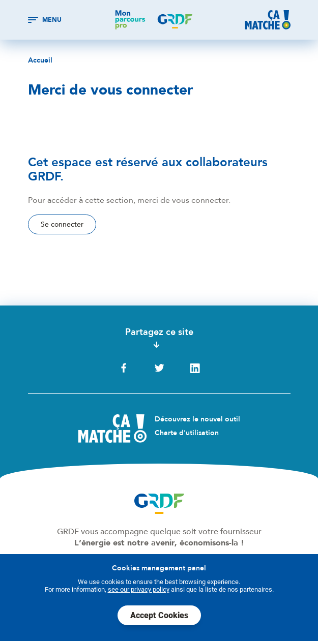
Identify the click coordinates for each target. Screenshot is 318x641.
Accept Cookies (159, 615)
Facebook (124, 368)
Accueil (40, 60)
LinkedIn (195, 368)
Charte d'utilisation (187, 433)
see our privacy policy (138, 589)
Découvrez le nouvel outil (197, 419)
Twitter (159, 368)
